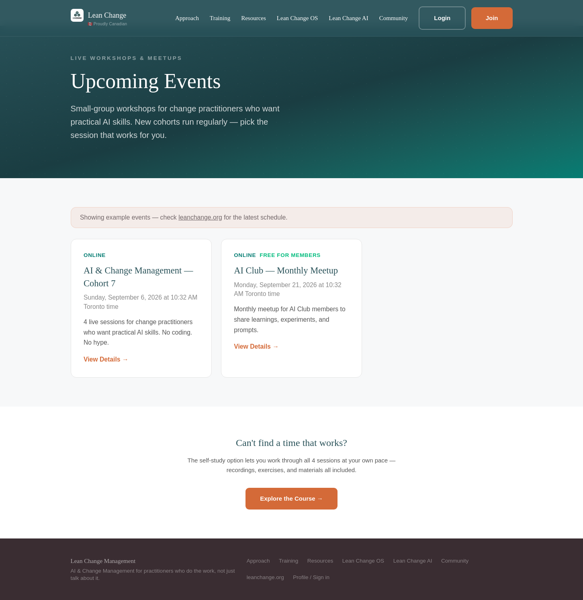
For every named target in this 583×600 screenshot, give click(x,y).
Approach (187, 18)
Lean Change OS (297, 18)
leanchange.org (200, 217)
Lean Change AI (348, 18)
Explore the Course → (291, 498)
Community (393, 18)
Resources (253, 18)
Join (492, 17)
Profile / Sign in (311, 577)
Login (442, 17)
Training (220, 18)
